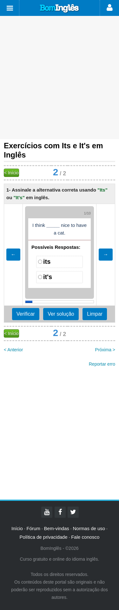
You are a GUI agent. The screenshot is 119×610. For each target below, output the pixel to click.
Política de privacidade (44, 537)
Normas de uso (89, 528)
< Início (11, 172)
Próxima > (105, 349)
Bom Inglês (59, 8)
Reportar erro (102, 364)
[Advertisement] (59, 77)
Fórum (33, 528)
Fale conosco (85, 537)
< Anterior (13, 349)
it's (47, 276)
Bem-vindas (56, 528)
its (46, 261)
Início (17, 528)
